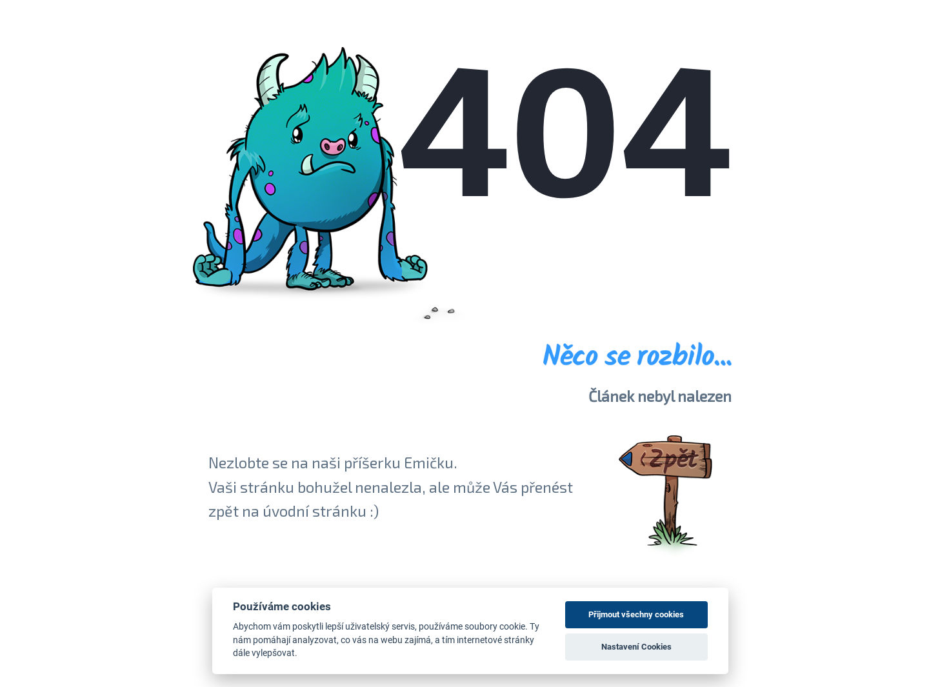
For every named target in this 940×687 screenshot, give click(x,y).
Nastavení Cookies (636, 647)
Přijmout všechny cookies (636, 614)
